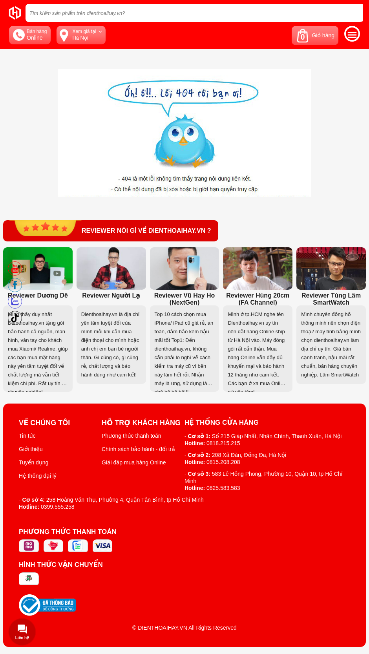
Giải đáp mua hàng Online (134, 462)
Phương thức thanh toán (131, 436)
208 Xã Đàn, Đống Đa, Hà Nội (249, 455)
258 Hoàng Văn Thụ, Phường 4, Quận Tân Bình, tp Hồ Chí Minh (125, 500)
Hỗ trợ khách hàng (141, 422)
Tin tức (27, 436)
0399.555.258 (58, 507)
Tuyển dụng (33, 462)
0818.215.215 (223, 443)
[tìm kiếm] (355, 13)
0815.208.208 (223, 462)
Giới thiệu (31, 449)
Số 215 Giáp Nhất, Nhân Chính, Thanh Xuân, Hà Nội (277, 436)
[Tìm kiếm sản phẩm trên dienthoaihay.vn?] (194, 13)
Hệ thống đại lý (38, 476)
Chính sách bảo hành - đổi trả (138, 449)
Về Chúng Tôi (44, 422)
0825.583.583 (223, 488)
